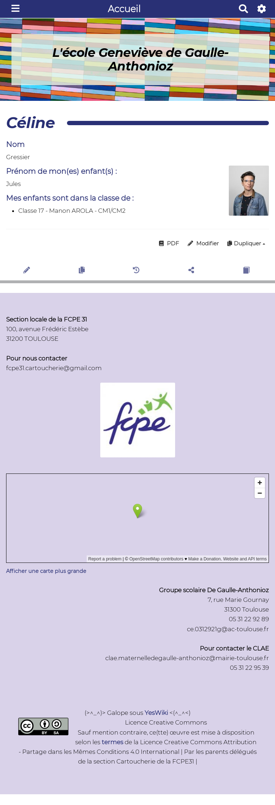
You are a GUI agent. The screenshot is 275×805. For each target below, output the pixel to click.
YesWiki (156, 712)
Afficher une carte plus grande (46, 571)
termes (112, 742)
